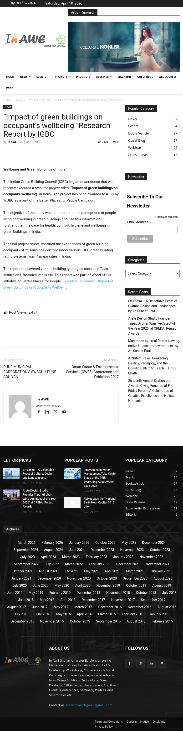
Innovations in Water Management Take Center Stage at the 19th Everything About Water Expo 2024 (100, 477)
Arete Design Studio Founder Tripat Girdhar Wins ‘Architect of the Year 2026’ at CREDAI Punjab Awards (152, 325)
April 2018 (68, 600)
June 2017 (40, 607)
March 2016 (107, 614)
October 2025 (105, 542)
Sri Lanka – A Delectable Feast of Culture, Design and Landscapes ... (38, 474)
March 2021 (134, 571)
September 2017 (153, 600)
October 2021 (22, 571)
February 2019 (60, 593)
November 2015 (52, 621)
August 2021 (48, 571)
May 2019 (36, 593)
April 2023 (48, 557)
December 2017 (93, 600)
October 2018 (146, 593)
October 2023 (160, 550)
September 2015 (108, 621)
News (19, 100)
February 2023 (96, 557)
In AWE (11, 142)
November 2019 (108, 585)
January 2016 (159, 614)
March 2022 (74, 564)
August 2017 (16, 607)
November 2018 (118, 593)
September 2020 (135, 578)
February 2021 (160, 571)
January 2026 (79, 542)
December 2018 (88, 593)
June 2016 (42, 614)
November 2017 (123, 600)
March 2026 (27, 542)
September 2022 (26, 564)
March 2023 (71, 557)
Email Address (139, 222)
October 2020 (107, 578)
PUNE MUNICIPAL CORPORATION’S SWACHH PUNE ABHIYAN (29, 372)
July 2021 (71, 571)
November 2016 (139, 607)
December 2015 (22, 621)
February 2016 (132, 614)
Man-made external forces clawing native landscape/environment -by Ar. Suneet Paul (153, 346)
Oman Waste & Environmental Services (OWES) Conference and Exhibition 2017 (92, 372)
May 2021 (91, 571)
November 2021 (157, 564)
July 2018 (169, 593)
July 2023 (27, 557)
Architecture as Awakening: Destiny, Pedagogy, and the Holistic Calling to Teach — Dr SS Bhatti (152, 365)
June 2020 (41, 585)
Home (7, 100)
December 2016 (110, 607)
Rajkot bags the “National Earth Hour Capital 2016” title (100, 502)
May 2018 (47, 600)
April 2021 (112, 571)
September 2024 (25, 550)
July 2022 (52, 564)
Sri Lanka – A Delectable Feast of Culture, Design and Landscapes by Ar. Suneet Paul (152, 306)
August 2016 (167, 607)
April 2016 (84, 614)
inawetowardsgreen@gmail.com (89, 705)
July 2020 (19, 585)
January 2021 (21, 578)
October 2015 (80, 621)
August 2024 (53, 550)
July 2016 (21, 614)
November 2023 (132, 550)
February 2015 (162, 621)
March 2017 (83, 607)
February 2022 (99, 564)
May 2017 (61, 607)
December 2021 (128, 564)
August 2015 (136, 621)
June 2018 (26, 600)
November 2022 (151, 557)
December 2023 (102, 550)
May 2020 (62, 585)
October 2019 (136, 585)
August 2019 (161, 585)
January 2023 (123, 557)
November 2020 (79, 578)
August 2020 (162, 578)
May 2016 (63, 614)
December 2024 (154, 542)
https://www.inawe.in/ (48, 406)
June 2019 (15, 593)
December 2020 (49, 578)
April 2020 (83, 585)
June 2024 (77, 550)
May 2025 (129, 542)
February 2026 (52, 542)
